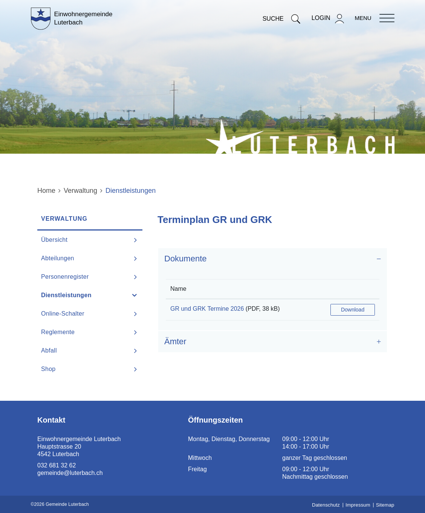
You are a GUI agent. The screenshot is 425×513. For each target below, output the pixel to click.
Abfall (49, 350)
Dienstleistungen (85, 295)
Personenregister (65, 276)
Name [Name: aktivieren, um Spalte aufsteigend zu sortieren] (178, 289)
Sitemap (385, 505)
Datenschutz (326, 505)
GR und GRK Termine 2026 (207, 308)
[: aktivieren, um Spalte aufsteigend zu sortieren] (352, 289)
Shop (48, 369)
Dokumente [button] (185, 258)
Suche (281, 18)
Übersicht (54, 240)
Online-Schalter (62, 313)
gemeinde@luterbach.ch (70, 473)
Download (352, 310)
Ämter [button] (175, 341)
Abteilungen (57, 258)
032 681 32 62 (56, 465)
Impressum (358, 505)
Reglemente (58, 332)
